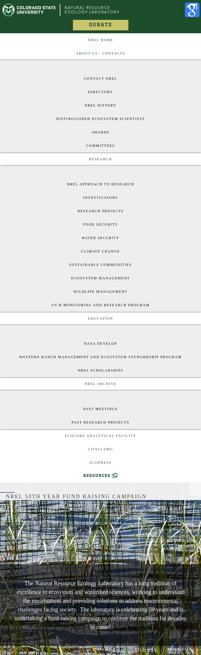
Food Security (100, 224)
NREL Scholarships (100, 370)
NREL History (100, 105)
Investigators (100, 198)
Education (100, 318)
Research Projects (100, 211)
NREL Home (100, 40)
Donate (100, 25)
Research (100, 159)
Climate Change (100, 251)
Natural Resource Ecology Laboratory (92, 10)
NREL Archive (100, 384)
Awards (101, 132)
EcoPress (100, 463)
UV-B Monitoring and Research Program (100, 305)
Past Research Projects (100, 422)
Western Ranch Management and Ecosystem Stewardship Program (100, 357)
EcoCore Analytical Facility (100, 436)
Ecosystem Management (100, 278)
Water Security (101, 238)
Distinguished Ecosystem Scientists (100, 119)
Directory (100, 92)
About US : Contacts (100, 53)
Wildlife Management (100, 292)
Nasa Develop (100, 344)
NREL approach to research (100, 184)
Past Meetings (100, 409)
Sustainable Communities (100, 265)
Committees (100, 146)
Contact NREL (100, 78)
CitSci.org (100, 449)
